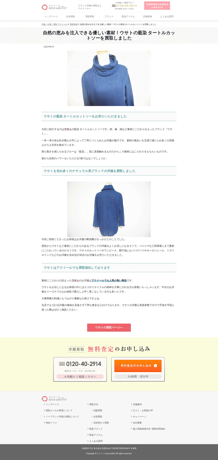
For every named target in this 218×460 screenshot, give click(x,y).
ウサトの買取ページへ (109, 327)
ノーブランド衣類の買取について (62, 416)
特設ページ (51, 422)
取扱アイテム (128, 16)
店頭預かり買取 (101, 422)
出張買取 (70, 16)
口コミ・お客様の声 (143, 410)
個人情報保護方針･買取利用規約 (149, 428)
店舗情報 (147, 16)
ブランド (109, 16)
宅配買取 (89, 16)
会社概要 (137, 422)
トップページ (51, 16)
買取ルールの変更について (59, 410)
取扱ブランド (96, 428)
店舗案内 (137, 404)
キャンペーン (139, 416)
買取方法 (93, 404)
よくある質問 (167, 16)
